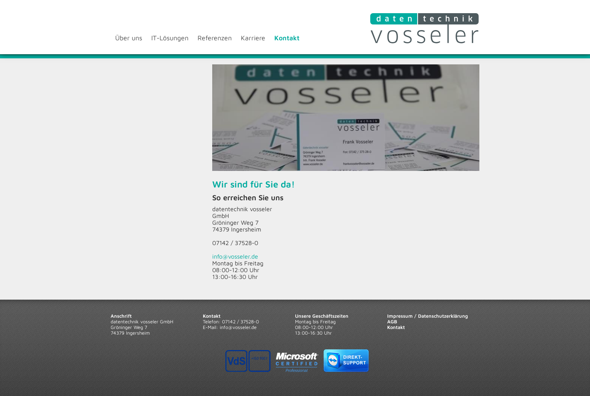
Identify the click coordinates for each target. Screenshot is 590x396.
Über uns (128, 38)
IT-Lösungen (170, 38)
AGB (392, 321)
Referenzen (215, 38)
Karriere (253, 38)
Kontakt (287, 38)
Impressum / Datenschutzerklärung (427, 316)
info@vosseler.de (235, 256)
